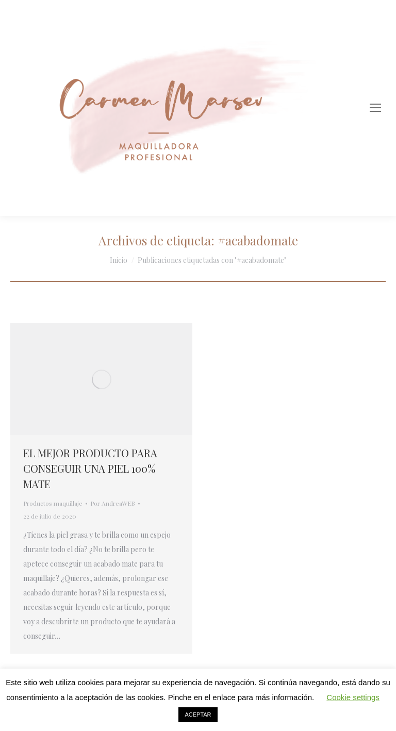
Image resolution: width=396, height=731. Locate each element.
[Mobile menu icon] (375, 107)
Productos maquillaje (52, 503)
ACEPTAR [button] (198, 714)
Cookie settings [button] (353, 697)
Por (112, 503)
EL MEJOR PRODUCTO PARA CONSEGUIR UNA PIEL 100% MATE (90, 468)
